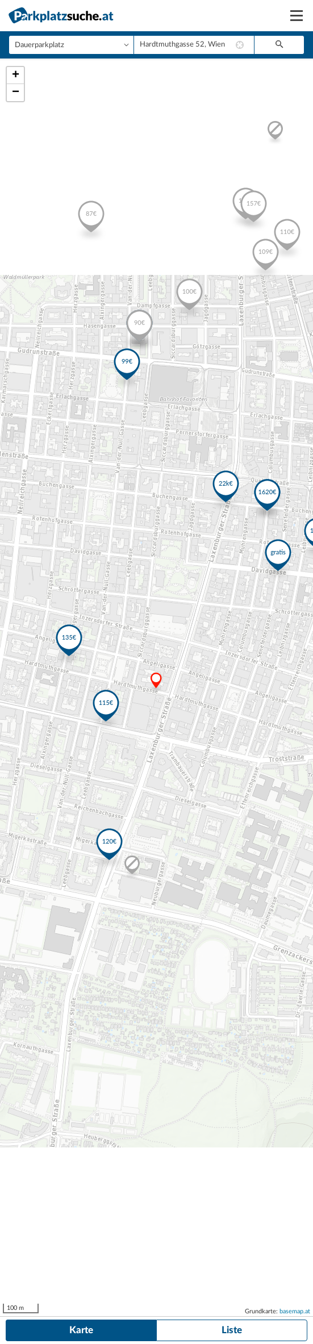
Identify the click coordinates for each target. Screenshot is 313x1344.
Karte (81, 1330)
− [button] (15, 92)
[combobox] (193, 45)
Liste (232, 1330)
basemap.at (294, 1311)
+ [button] (15, 75)
